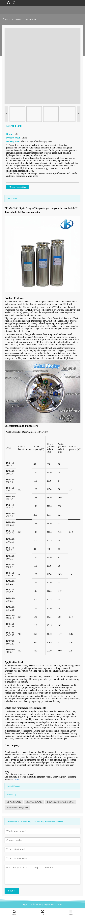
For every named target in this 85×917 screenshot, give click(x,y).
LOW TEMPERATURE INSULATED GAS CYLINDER (61, 802)
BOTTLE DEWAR (34, 802)
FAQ (7, 771)
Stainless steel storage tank (17, 808)
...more (16, 779)
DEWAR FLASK (14, 802)
